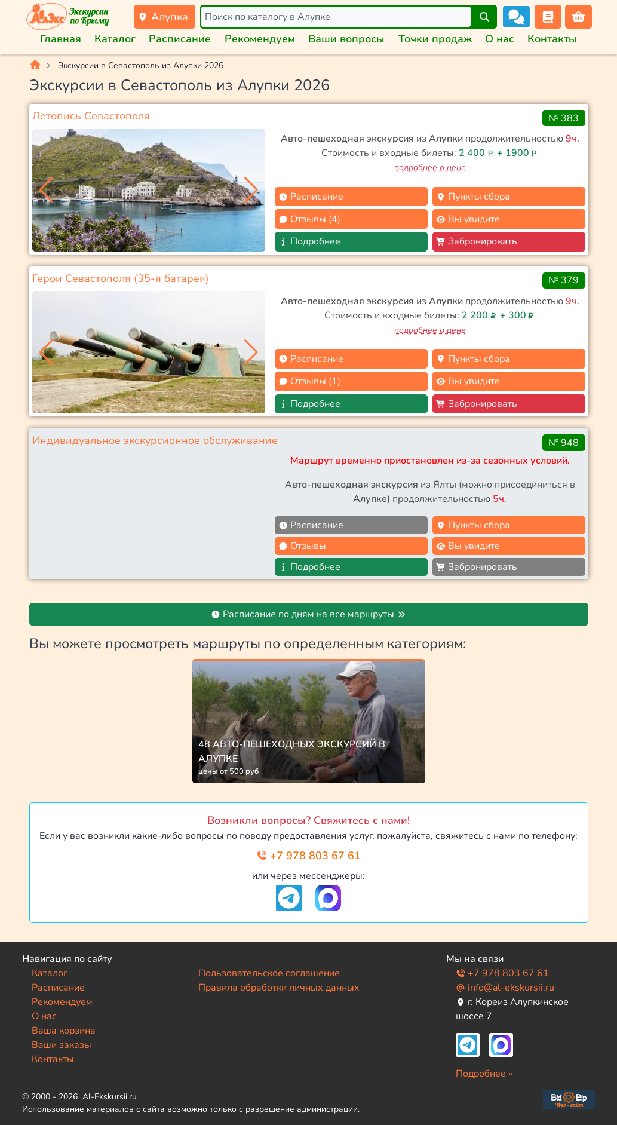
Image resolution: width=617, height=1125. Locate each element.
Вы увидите (468, 219)
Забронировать (476, 241)
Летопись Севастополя (91, 116)
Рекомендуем (260, 39)
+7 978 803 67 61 (308, 855)
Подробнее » (484, 1073)
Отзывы (302, 546)
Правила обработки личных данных (279, 987)
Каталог (115, 39)
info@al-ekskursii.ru (505, 987)
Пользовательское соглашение (269, 973)
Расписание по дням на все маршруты (308, 614)
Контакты (552, 39)
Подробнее (309, 241)
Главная (60, 39)
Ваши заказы (61, 1045)
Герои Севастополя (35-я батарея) (120, 278)
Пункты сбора (473, 196)
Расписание (180, 39)
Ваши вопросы (346, 39)
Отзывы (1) (309, 381)
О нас (499, 39)
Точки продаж (435, 39)
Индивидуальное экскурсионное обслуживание (155, 440)
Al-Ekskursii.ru (109, 1096)
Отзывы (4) (309, 219)
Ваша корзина (64, 1030)
